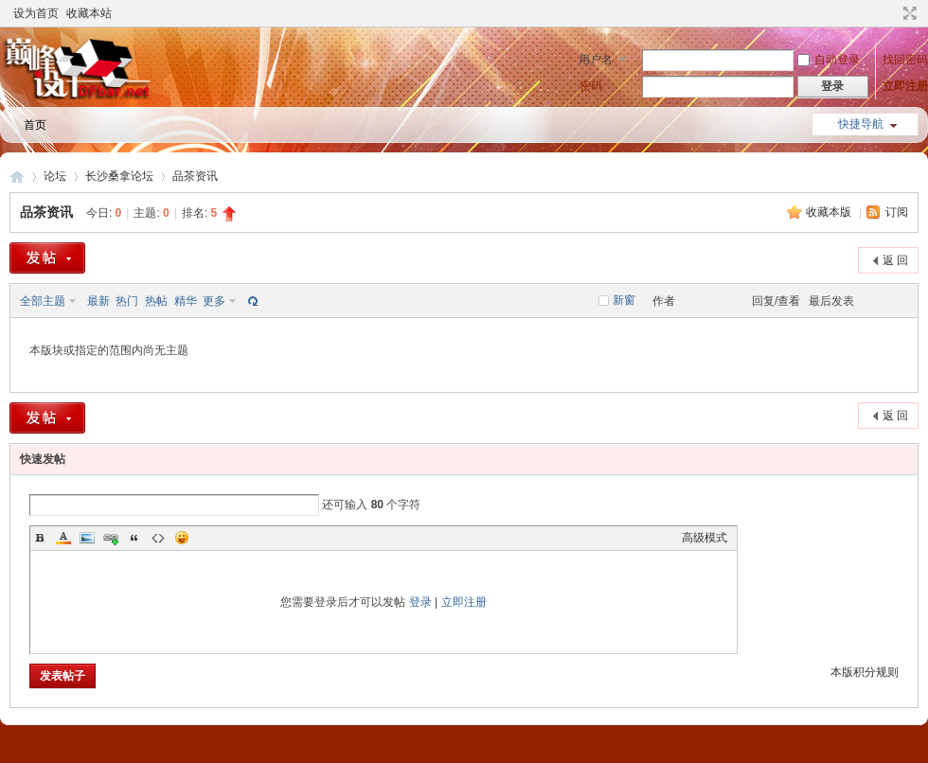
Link (110, 537)
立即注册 (905, 86)
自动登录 (828, 59)
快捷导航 (860, 124)
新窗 (624, 300)
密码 (591, 86)
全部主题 (42, 301)
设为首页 (36, 13)
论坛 (55, 176)
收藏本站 (89, 13)
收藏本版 (830, 212)
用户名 (596, 59)
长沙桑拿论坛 (119, 176)
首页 (35, 125)
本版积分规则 (864, 672)
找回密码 (905, 59)
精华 (185, 301)
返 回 (895, 260)
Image (87, 537)
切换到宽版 (908, 13)
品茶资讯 (195, 176)
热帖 (156, 301)
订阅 (896, 212)
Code (158, 537)
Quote (134, 537)
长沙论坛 (17, 176)
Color (63, 537)
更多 (214, 301)
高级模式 (704, 537)
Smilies (181, 537)
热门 (127, 301)
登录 (420, 602)
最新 (98, 301)
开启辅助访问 (892, 13)
